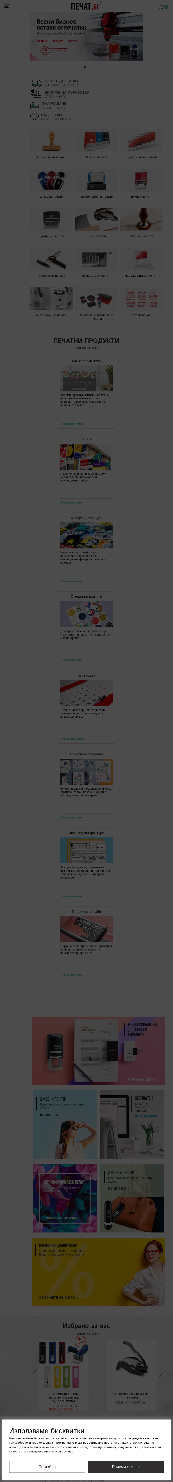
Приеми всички (130, 1467)
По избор (59, 1467)
